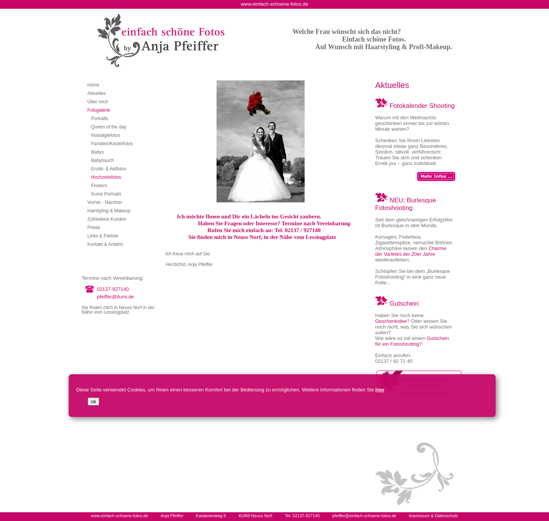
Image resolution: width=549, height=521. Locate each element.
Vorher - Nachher (104, 202)
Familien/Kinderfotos (112, 143)
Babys (97, 152)
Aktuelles (96, 93)
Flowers (99, 185)
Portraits (99, 118)
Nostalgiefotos (105, 135)
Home (93, 85)
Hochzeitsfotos (106, 177)
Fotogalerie (98, 110)
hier (380, 390)
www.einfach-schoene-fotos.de (119, 515)
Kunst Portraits (106, 194)
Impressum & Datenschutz (433, 515)
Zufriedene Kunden (106, 219)
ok (93, 401)
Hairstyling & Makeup (108, 210)
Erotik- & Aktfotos (108, 169)
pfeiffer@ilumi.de (115, 297)
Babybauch (102, 160)
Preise (93, 227)
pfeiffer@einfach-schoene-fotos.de (364, 515)
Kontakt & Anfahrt (105, 244)
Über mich (97, 101)
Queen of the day (108, 127)
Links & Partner (103, 236)
